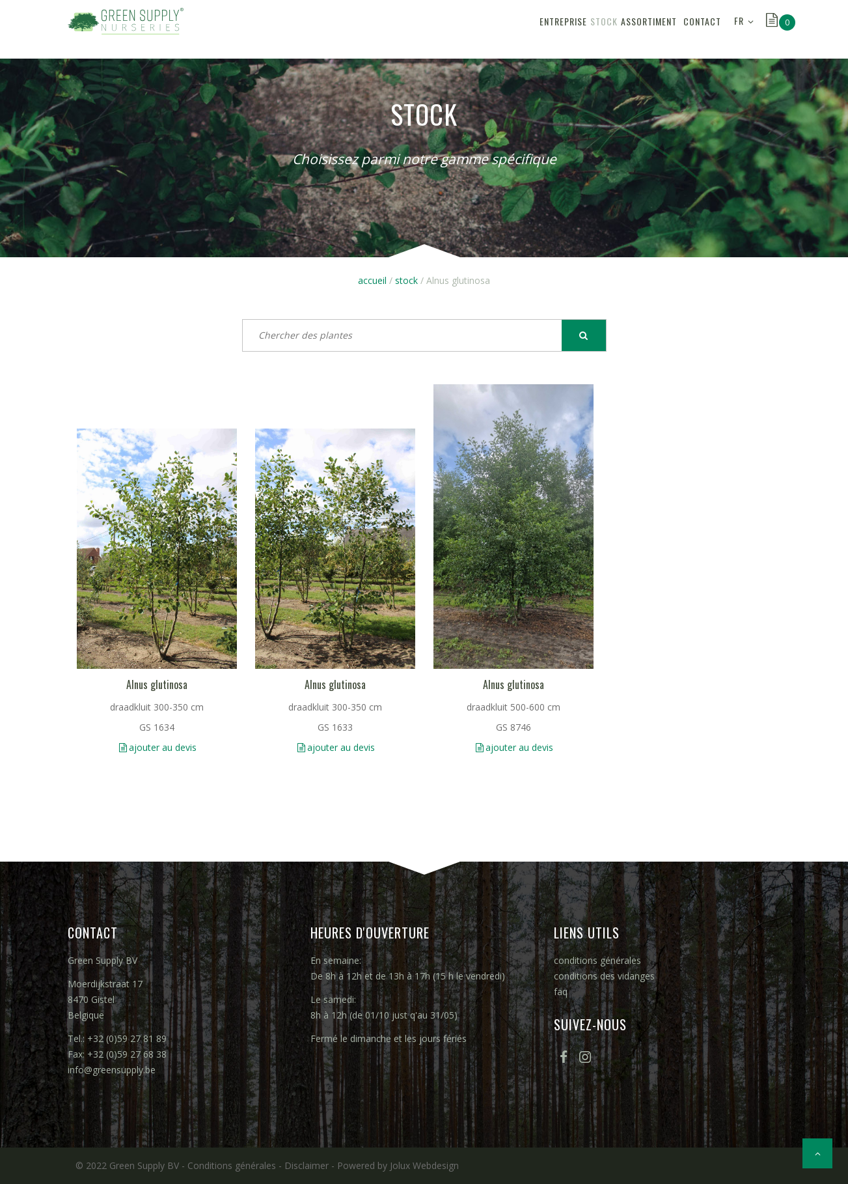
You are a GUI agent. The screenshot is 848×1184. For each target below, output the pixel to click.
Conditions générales (231, 1165)
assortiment (605, 29)
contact (694, 29)
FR (739, 29)
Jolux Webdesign (424, 1165)
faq (561, 991)
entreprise (484, 29)
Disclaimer (306, 1165)
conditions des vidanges (604, 976)
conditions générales (597, 960)
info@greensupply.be (112, 1070)
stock (542, 29)
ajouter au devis (163, 747)
